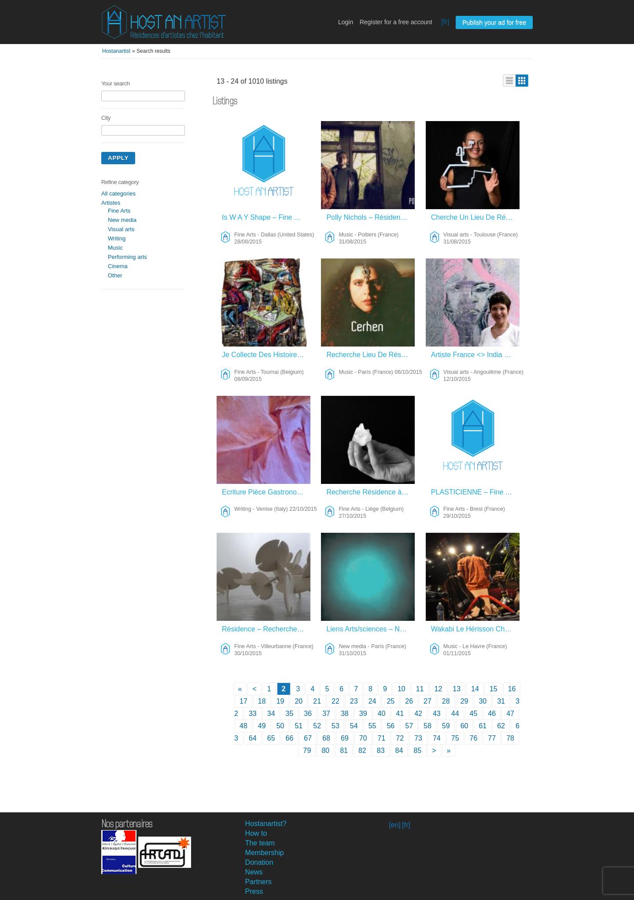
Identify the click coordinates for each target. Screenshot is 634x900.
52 (317, 726)
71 (382, 738)
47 (510, 713)
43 (437, 713)
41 (400, 713)
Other (115, 275)
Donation (259, 862)
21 (317, 701)
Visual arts (121, 229)
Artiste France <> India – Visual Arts (475, 354)
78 (510, 738)
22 (335, 701)
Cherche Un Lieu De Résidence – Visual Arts (475, 217)
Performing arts (127, 257)
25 (390, 701)
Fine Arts (119, 210)
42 (418, 713)
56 (390, 726)
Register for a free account (396, 22)
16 (512, 689)
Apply (118, 158)
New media (122, 220)
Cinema (118, 266)
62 (501, 726)
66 (290, 738)
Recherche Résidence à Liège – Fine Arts (370, 492)
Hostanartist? (266, 823)
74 (437, 738)
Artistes (110, 202)
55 (372, 726)
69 (345, 738)
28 (446, 701)
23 (354, 701)
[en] (395, 825)
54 (354, 726)
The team (260, 843)
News (254, 872)
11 (420, 689)
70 (363, 738)
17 (243, 701)
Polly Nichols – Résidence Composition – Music (370, 217)
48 (243, 726)
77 (492, 738)
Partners (258, 881)
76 (474, 738)
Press (254, 891)
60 (464, 726)
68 (326, 738)
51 (298, 726)
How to (256, 833)
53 (335, 726)
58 (427, 726)
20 (298, 701)
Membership (264, 852)
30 (483, 701)
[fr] (445, 22)
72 (400, 738)
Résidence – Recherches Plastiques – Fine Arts (266, 629)
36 (308, 713)
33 (253, 713)
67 (308, 738)
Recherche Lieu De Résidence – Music (370, 354)
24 (372, 701)
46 (492, 713)
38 (345, 713)
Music (115, 247)
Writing (116, 238)
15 (494, 689)
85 (417, 750)
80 (325, 750)
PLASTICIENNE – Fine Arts (474, 492)
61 (483, 726)
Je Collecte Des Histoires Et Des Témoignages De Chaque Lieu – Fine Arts (266, 354)
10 (401, 689)
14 (475, 689)
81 (344, 750)
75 (455, 738)
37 (326, 713)
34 (271, 713)
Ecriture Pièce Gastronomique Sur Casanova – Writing (266, 492)
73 (418, 738)
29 (464, 701)
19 (280, 701)
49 (262, 726)
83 (381, 750)
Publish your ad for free (494, 22)
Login (345, 22)
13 (457, 689)
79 (307, 750)
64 (253, 738)
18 (262, 701)
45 (474, 713)
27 (427, 701)
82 (362, 750)
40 (382, 713)
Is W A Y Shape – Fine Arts (264, 217)
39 (363, 713)
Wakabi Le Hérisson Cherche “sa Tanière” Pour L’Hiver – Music (475, 629)
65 (271, 738)
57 (409, 726)
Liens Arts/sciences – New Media (370, 629)
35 (290, 713)
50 (280, 726)
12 (438, 689)
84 (399, 750)
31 (501, 701)
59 (446, 726)
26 (409, 701)
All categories (118, 193)
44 (455, 713)
